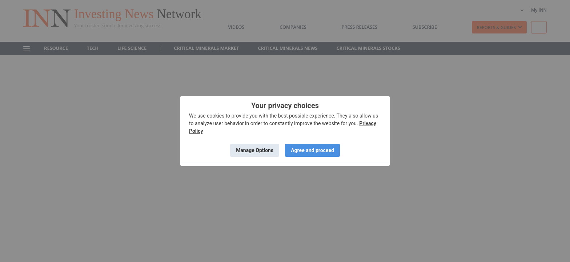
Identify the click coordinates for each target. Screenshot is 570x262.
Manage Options (254, 150)
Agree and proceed (312, 150)
